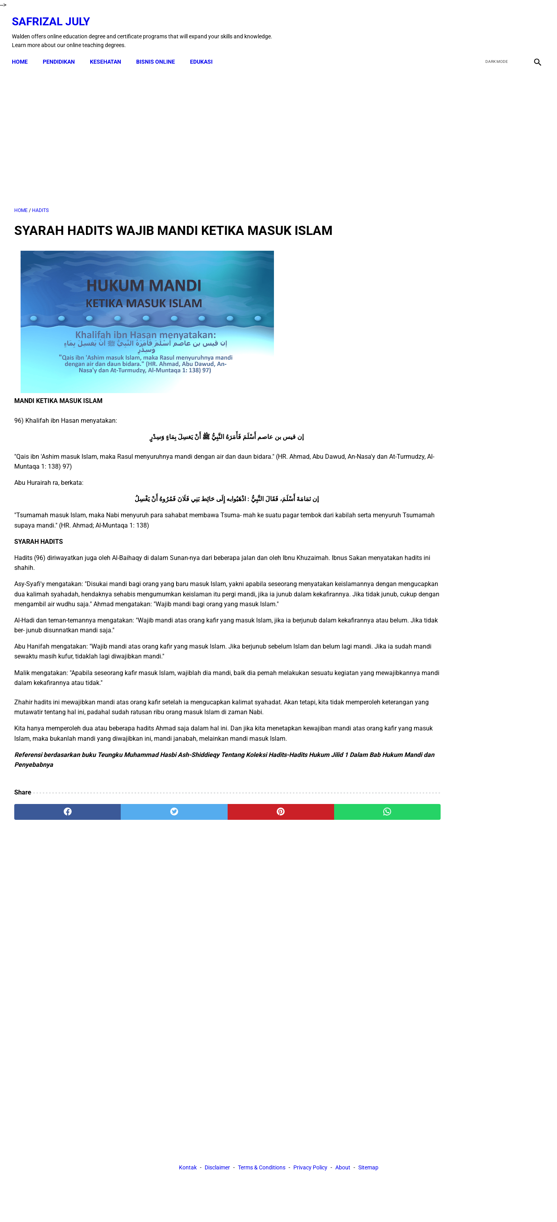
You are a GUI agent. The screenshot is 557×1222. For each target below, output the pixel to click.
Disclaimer (217, 891)
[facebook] (478, 29)
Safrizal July (53, 18)
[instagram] (534, 29)
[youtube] (515, 29)
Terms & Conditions (261, 891)
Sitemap (368, 891)
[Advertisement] (192, 134)
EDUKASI (203, 56)
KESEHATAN (108, 56)
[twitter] (497, 29)
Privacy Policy (310, 891)
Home (22, 56)
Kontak (188, 891)
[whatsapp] (325, 819)
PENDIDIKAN (61, 56)
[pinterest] (236, 819)
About (342, 891)
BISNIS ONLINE (158, 56)
